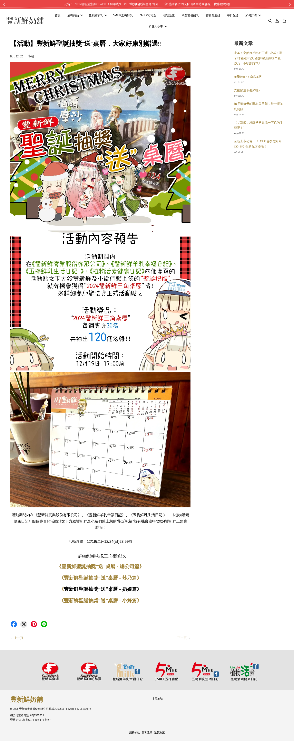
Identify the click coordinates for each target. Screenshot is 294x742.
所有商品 (91, 16)
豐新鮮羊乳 (114, 16)
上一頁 (18, 639)
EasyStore (85, 709)
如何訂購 (151, 26)
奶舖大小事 (174, 26)
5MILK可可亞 (164, 16)
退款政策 (159, 733)
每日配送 (249, 16)
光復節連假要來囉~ (247, 91)
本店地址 (157, 699)
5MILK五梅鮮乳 (139, 16)
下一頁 (182, 639)
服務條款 (134, 733)
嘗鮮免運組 (229, 16)
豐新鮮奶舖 (30, 22)
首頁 (74, 16)
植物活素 (185, 16)
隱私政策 (147, 733)
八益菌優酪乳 (206, 16)
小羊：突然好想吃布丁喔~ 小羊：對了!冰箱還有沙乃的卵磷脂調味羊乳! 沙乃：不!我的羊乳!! (258, 59)
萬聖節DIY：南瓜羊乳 (248, 78)
